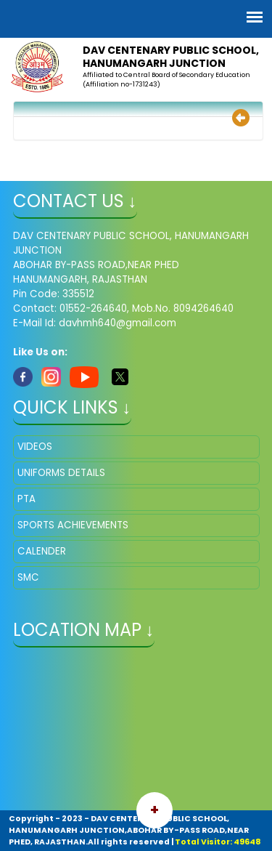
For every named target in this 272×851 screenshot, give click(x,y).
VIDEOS (34, 446)
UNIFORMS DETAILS (61, 473)
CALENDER (41, 551)
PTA (26, 499)
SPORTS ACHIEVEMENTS (72, 525)
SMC (28, 577)
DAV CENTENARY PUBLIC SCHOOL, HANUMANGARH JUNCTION (171, 56)
